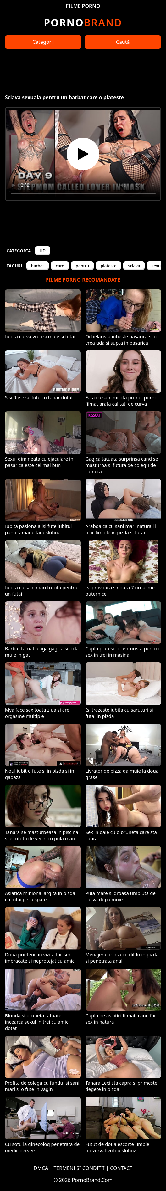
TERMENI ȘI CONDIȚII (79, 1168)
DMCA (41, 1168)
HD (43, 250)
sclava (134, 265)
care (60, 265)
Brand (83, 22)
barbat (37, 265)
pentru (82, 265)
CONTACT (121, 1168)
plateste (108, 265)
